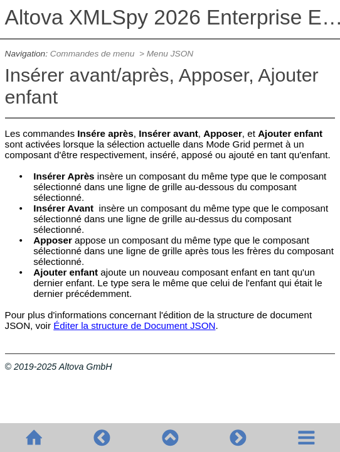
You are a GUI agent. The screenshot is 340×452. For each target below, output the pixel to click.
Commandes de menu (93, 53)
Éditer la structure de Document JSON (134, 325)
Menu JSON (170, 53)
